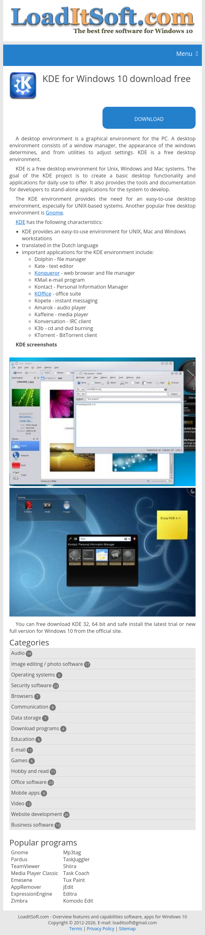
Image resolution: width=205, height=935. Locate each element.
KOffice (42, 293)
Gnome (54, 212)
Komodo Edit (78, 900)
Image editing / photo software (51, 664)
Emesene (21, 880)
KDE (20, 222)
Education (26, 739)
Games (23, 760)
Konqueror (47, 272)
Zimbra (19, 900)
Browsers (25, 696)
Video (21, 803)
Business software (36, 825)
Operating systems (36, 674)
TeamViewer (25, 866)
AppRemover (26, 886)
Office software (32, 782)
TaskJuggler (76, 859)
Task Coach (76, 873)
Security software (35, 685)
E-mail (22, 749)
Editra (70, 893)
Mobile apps (29, 792)
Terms (75, 929)
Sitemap (127, 929)
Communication (33, 706)
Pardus (19, 859)
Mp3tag (72, 852)
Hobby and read (33, 771)
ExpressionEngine (31, 893)
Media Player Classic (34, 873)
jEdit (68, 886)
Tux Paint (74, 880)
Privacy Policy (100, 929)
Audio (21, 653)
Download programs (38, 728)
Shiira (69, 866)
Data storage (30, 717)
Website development (40, 814)
